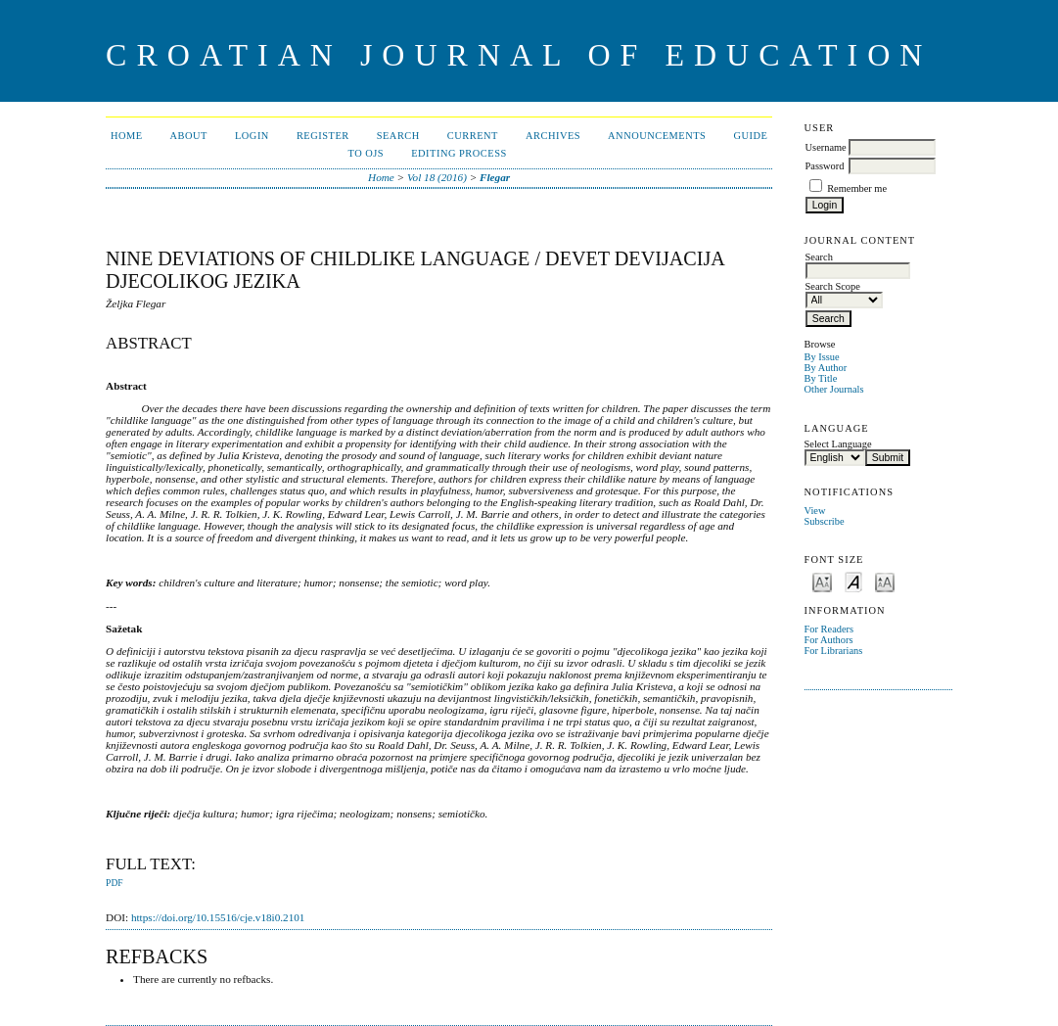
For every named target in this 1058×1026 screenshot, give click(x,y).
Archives (553, 135)
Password (825, 166)
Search (398, 135)
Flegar (495, 177)
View (815, 510)
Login (252, 135)
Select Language (838, 444)
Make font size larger (885, 581)
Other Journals (834, 389)
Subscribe (825, 521)
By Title (821, 378)
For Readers (829, 629)
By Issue (822, 356)
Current (472, 135)
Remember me (857, 188)
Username (826, 147)
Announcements (657, 135)
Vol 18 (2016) (437, 177)
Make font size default (853, 581)
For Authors (829, 639)
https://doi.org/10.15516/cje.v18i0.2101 (218, 917)
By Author (826, 367)
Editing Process (459, 153)
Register (323, 135)
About (188, 135)
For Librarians (834, 650)
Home (127, 135)
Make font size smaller (822, 581)
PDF (114, 883)
